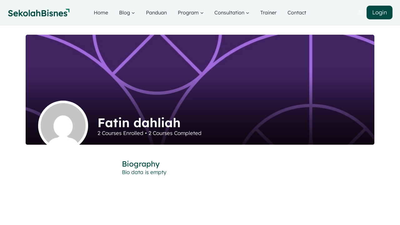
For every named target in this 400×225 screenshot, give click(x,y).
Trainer (268, 12)
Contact (297, 12)
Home (101, 12)
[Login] (360, 12)
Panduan (156, 12)
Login (379, 12)
